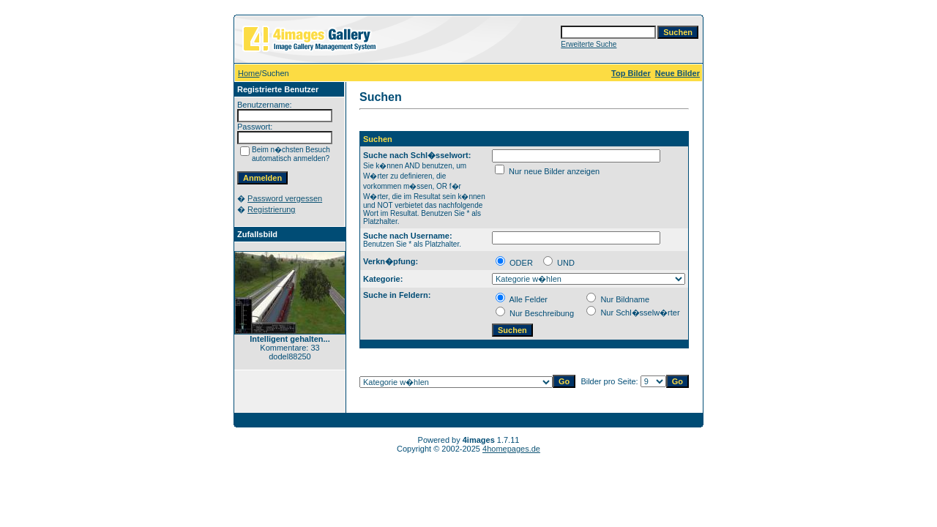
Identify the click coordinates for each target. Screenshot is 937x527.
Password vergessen (284, 198)
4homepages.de (511, 448)
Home (248, 73)
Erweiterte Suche (588, 44)
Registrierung (271, 209)
